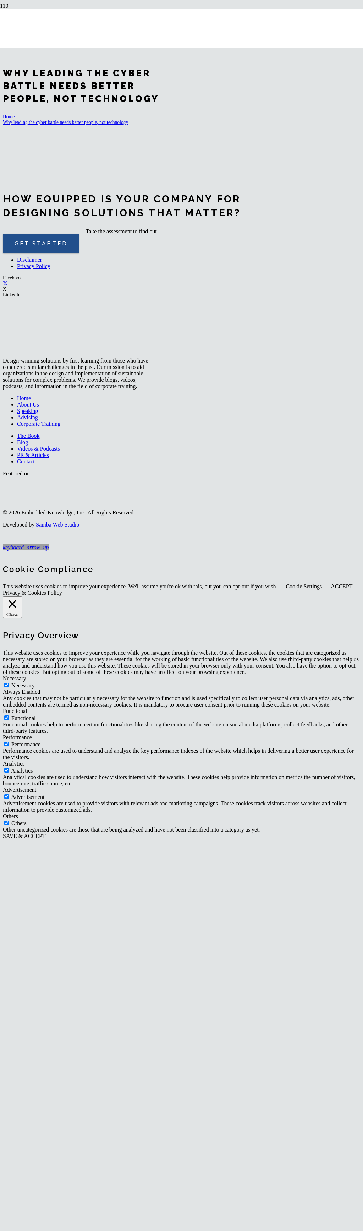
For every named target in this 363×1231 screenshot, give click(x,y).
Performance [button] (17, 737)
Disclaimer (29, 260)
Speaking (27, 411)
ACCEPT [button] (341, 586)
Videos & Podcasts (38, 449)
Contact (26, 461)
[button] (26, 547)
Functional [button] (15, 711)
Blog (22, 442)
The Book (28, 436)
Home (24, 398)
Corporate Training (38, 424)
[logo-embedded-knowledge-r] (143, 57)
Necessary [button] (14, 678)
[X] (5, 283)
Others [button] (10, 816)
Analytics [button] (13, 764)
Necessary (23, 685)
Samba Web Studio (57, 525)
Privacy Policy (33, 266)
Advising (27, 417)
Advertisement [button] (19, 790)
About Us (28, 405)
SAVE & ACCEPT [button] (24, 836)
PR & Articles (33, 455)
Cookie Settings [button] (304, 586)
